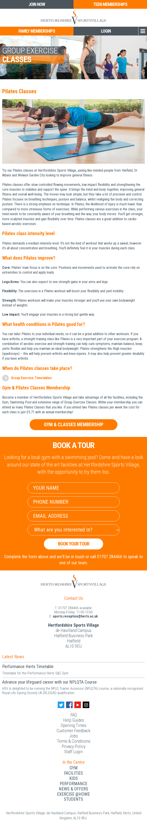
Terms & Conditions (73, 741)
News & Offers (73, 789)
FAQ (73, 715)
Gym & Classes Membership (73, 424)
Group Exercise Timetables (31, 378)
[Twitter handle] (61, 705)
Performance (73, 783)
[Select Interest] (73, 529)
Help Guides (73, 720)
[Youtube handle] (77, 705)
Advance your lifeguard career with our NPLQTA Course (49, 682)
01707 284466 (68, 608)
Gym (74, 767)
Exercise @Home (73, 794)
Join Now (37, 4)
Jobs (73, 736)
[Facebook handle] (69, 705)
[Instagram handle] (86, 705)
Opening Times (73, 725)
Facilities (73, 773)
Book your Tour (73, 544)
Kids (73, 778)
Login (106, 31)
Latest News (13, 656)
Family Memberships (36, 31)
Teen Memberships (110, 4)
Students (73, 799)
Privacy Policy (73, 746)
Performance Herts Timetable (28, 666)
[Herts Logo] (73, 18)
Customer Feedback (73, 730)
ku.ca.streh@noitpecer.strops (75, 616)
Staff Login (73, 751)
